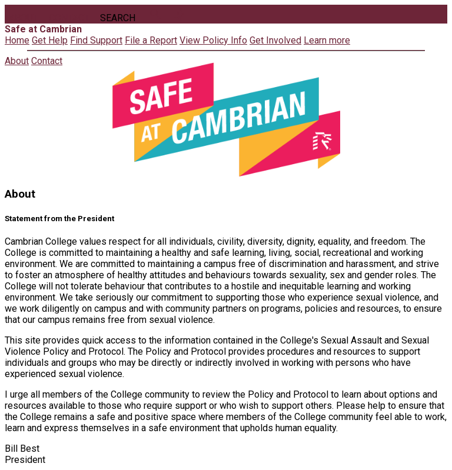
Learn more (327, 40)
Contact (69, 18)
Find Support (96, 40)
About (23, 18)
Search (117, 18)
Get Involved (275, 40)
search (155, 14)
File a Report (151, 40)
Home (17, 40)
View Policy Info (213, 40)
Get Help (50, 40)
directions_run (180, 14)
